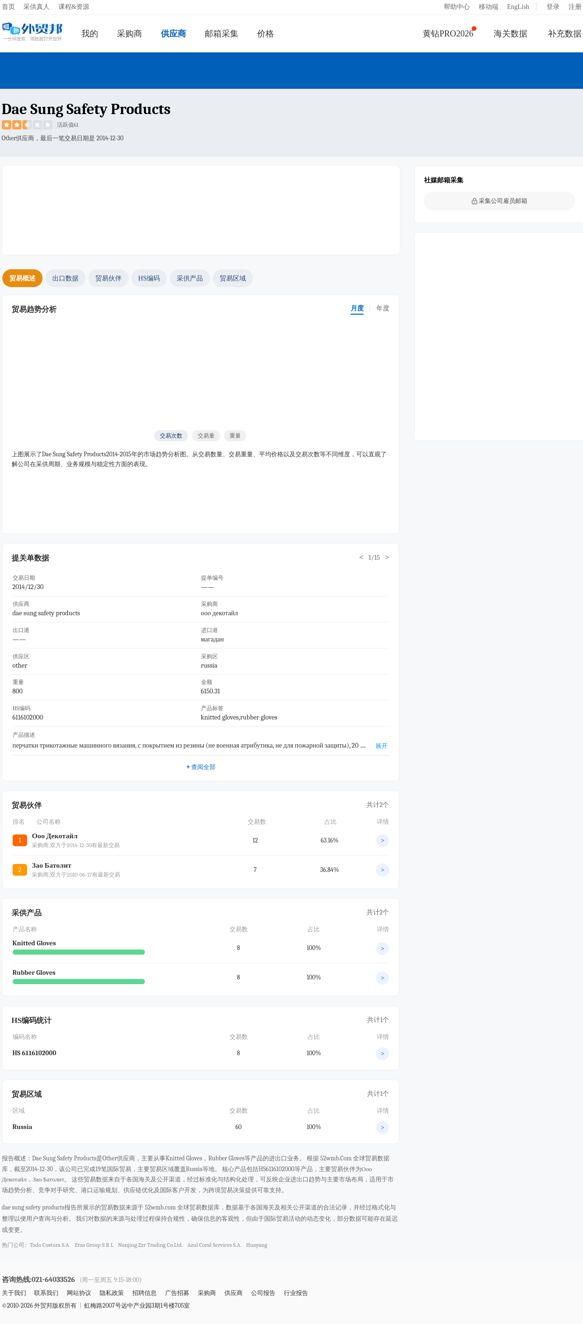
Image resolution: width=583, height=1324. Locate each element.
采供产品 (190, 278)
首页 (8, 6)
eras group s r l (94, 1245)
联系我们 (46, 1292)
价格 (265, 33)
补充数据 (565, 33)
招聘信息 (144, 1292)
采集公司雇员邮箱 (499, 200)
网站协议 (79, 1292)
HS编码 (149, 278)
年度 (382, 308)
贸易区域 (233, 278)
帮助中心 (457, 6)
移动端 (488, 6)
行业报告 (296, 1292)
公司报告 (263, 1292)
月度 (357, 308)
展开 (381, 745)
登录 (553, 6)
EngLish (518, 6)
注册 (575, 6)
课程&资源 (74, 6)
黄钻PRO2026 (448, 33)
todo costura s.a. (50, 1245)
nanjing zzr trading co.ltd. (150, 1245)
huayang (256, 1245)
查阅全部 (201, 767)
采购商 (129, 33)
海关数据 (510, 33)
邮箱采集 (221, 33)
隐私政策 (112, 1292)
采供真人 (36, 6)
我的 (89, 33)
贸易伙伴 (108, 278)
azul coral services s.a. (214, 1245)
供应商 (173, 33)
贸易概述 (22, 278)
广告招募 (177, 1292)
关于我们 (14, 1292)
